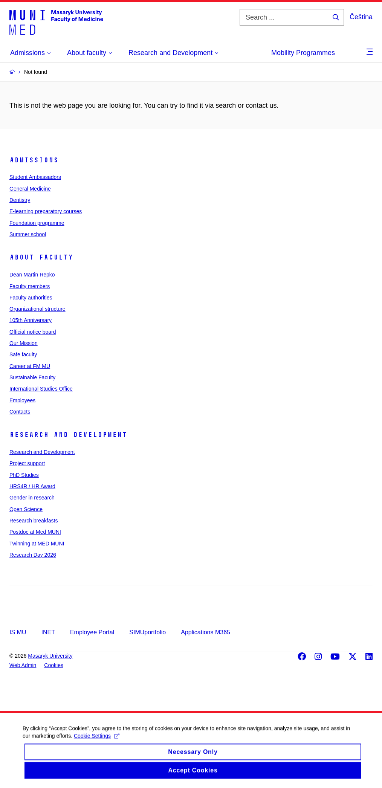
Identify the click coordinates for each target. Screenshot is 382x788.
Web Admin (22, 665)
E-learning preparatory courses (45, 211)
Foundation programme (36, 223)
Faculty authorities (30, 298)
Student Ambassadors (35, 177)
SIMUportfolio (147, 632)
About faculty (41, 257)
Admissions (33, 160)
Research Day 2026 (32, 555)
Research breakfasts (33, 521)
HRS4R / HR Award (32, 486)
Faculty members (29, 286)
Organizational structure (37, 309)
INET (48, 632)
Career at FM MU (29, 366)
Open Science (26, 509)
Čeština (361, 17)
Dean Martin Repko (32, 275)
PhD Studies (24, 475)
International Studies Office (41, 389)
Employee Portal (92, 632)
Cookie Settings (96, 743)
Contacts (19, 412)
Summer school (27, 234)
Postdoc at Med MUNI (35, 532)
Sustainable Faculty (32, 377)
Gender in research (32, 498)
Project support (27, 463)
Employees (22, 400)
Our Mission (23, 343)
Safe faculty (23, 354)
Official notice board (32, 332)
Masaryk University (50, 656)
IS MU (17, 632)
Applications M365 (205, 632)
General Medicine (30, 189)
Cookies (53, 665)
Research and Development (68, 435)
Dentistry (19, 200)
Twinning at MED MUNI (36, 544)
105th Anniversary (30, 320)
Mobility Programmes (303, 53)
